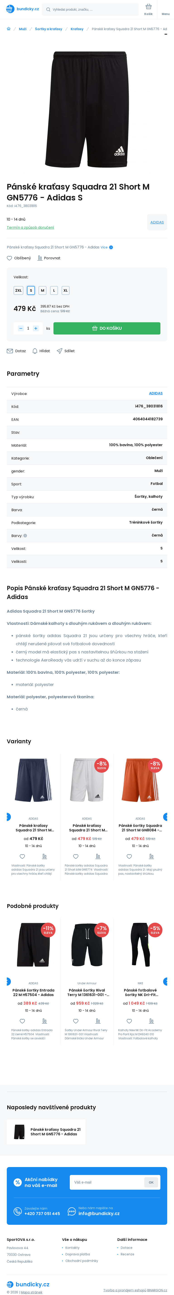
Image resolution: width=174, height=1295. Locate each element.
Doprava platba (77, 1254)
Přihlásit (151, 1182)
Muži (23, 29)
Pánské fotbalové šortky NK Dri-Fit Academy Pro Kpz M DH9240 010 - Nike (140, 992)
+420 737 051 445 (42, 1213)
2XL (18, 290)
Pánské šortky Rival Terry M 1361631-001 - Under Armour (87, 992)
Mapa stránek (31, 1292)
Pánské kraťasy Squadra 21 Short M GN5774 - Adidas (87, 828)
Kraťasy (77, 29)
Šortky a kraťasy (48, 29)
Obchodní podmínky (81, 1261)
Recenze (127, 1254)
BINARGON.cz (157, 1290)
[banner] (21, 8)
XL (65, 290)
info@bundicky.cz (99, 1213)
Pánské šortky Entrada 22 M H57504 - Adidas (33, 992)
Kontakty (72, 1247)
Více (104, 247)
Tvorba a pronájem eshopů (124, 1290)
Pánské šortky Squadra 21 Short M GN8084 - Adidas (140, 828)
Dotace (127, 1247)
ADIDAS (157, 222)
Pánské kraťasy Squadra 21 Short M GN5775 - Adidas (33, 828)
